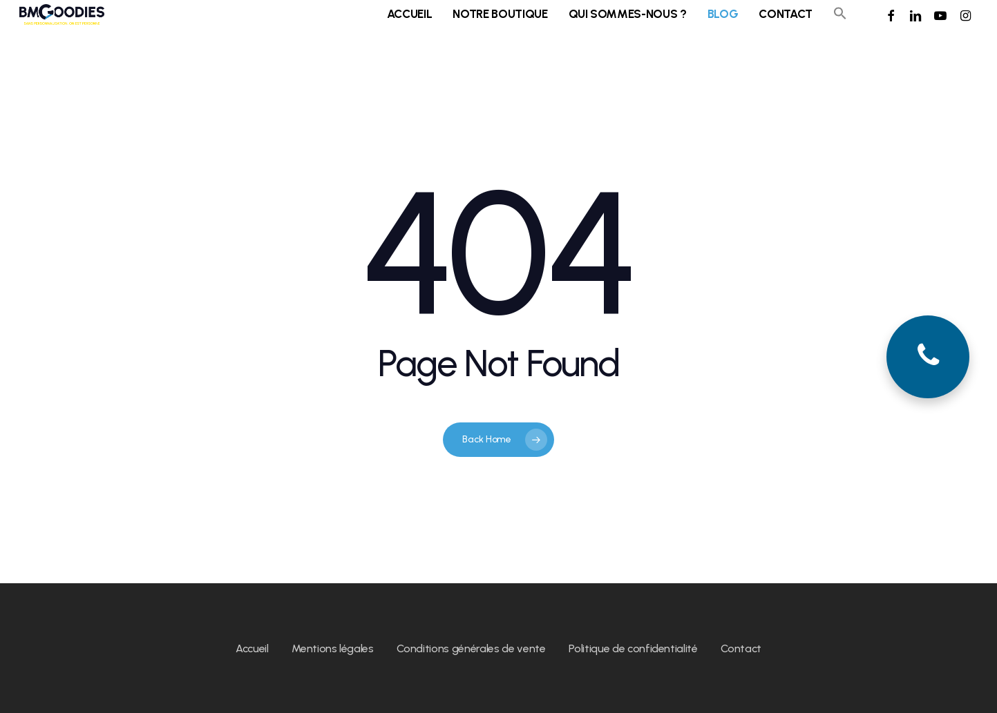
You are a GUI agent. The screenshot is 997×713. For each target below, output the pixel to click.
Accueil (252, 648)
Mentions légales (333, 648)
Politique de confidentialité (633, 648)
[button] (840, 24)
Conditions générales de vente (471, 648)
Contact (741, 648)
